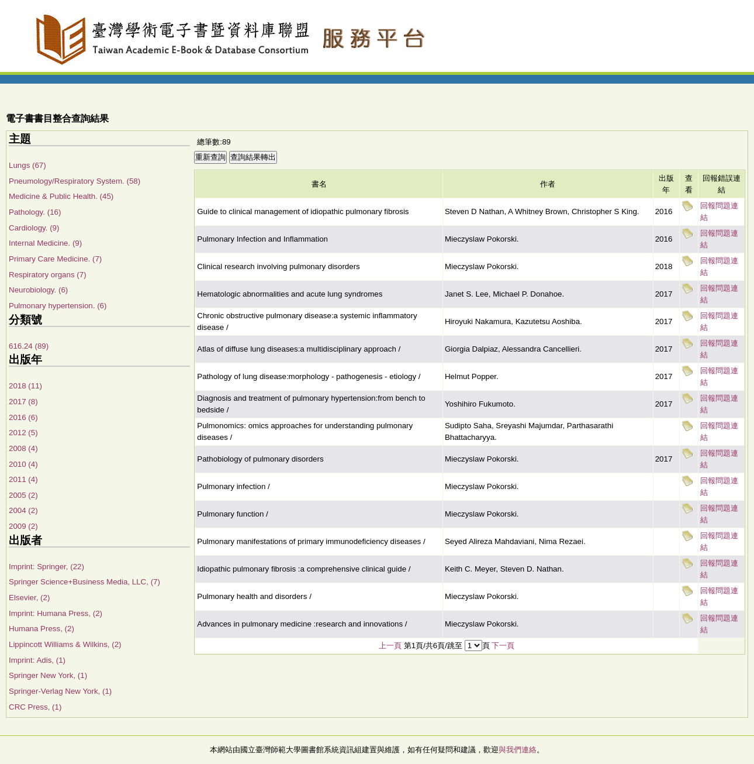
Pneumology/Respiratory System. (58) (74, 181)
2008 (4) (23, 448)
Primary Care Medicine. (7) (55, 258)
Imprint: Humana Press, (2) (55, 613)
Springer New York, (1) (48, 675)
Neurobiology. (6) (38, 289)
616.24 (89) (29, 346)
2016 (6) (23, 417)
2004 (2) (23, 510)
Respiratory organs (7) (48, 274)
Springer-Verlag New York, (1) (60, 691)
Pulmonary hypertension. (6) (57, 305)
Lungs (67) (27, 165)
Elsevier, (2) (29, 597)
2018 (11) (25, 385)
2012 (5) (23, 432)
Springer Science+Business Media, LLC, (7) (84, 581)
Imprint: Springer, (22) (46, 566)
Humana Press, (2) (41, 628)
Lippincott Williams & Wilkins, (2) (65, 644)
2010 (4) (23, 464)
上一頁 (390, 645)
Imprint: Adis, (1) (37, 660)
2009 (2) (23, 526)
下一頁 (503, 645)
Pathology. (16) (35, 212)
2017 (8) (23, 401)
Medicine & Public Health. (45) (61, 196)
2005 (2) (23, 495)
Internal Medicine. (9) (45, 243)
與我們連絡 (518, 749)
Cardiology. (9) (34, 227)
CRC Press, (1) (35, 707)
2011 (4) (23, 479)
